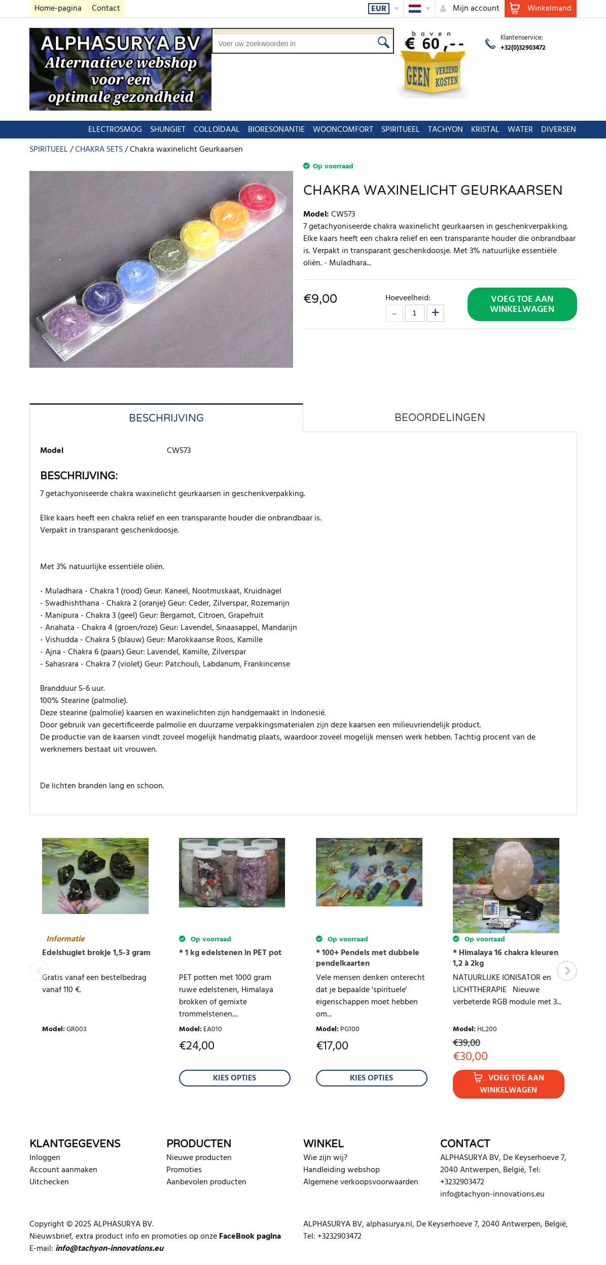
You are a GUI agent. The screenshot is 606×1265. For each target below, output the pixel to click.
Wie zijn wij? (325, 1158)
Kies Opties (234, 1078)
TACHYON (416, 129)
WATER (491, 129)
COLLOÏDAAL (188, 129)
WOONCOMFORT (314, 129)
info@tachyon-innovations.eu (492, 1194)
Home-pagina (58, 8)
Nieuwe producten (199, 1158)
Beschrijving (166, 418)
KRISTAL (456, 129)
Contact (106, 8)
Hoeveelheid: (408, 298)
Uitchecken (49, 1182)
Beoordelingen (440, 418)
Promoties (184, 1170)
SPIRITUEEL (371, 129)
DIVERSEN (529, 129)
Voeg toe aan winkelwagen (522, 304)
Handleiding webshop (341, 1170)
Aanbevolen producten (206, 1182)
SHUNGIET (139, 129)
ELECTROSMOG (86, 129)
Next (567, 971)
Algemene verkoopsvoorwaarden (360, 1182)
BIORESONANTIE (247, 129)
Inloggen (44, 1158)
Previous (39, 971)
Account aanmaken (63, 1170)
